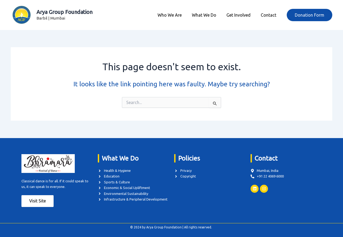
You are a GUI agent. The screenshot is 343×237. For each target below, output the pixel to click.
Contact (269, 15)
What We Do (208, 15)
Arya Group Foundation (64, 12)
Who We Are (175, 15)
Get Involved (241, 15)
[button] (309, 15)
